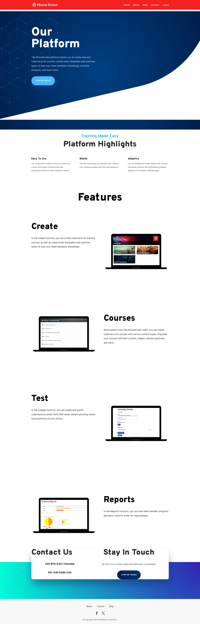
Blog (145, 5)
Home (127, 5)
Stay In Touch (129, 575)
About (136, 5)
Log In (166, 5)
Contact (155, 5)
